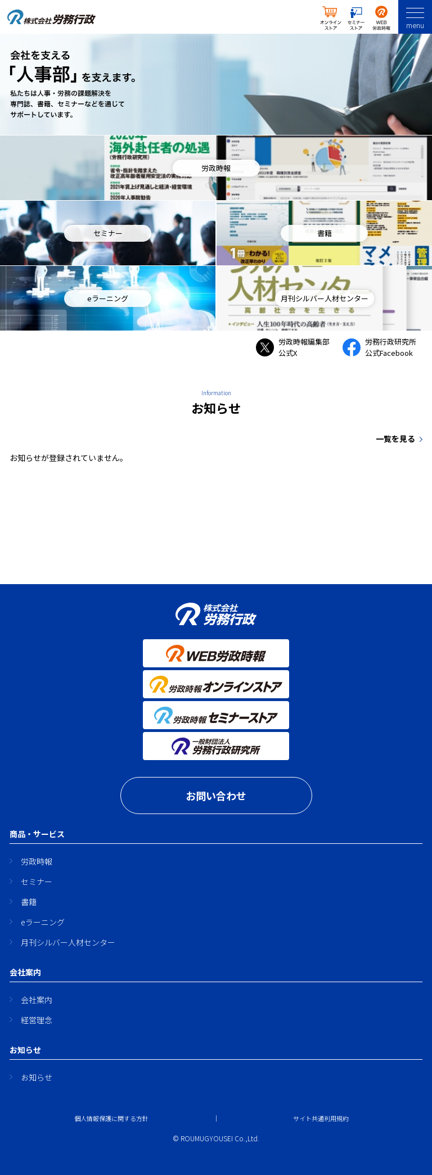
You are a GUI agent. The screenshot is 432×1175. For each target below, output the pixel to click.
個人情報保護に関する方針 (111, 1118)
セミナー (36, 881)
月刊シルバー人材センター (68, 942)
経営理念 (36, 1019)
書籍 (29, 901)
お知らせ (36, 1077)
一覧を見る (395, 438)
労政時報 (36, 861)
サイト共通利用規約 (321, 1118)
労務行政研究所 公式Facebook (383, 347)
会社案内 (36, 999)
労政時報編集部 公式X (296, 347)
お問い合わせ (216, 795)
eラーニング (43, 922)
